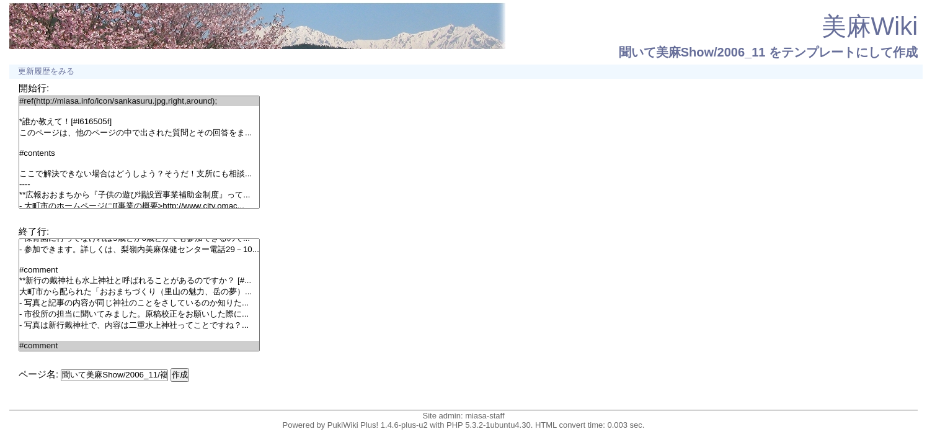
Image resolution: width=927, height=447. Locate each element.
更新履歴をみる (46, 71)
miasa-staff (484, 415)
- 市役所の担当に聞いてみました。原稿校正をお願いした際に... (139, 314)
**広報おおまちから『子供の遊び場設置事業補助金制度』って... (139, 195)
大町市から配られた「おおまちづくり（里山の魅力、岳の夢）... (139, 291)
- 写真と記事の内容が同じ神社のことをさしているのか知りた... (139, 303)
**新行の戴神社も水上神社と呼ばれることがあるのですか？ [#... (139, 280)
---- (139, 184)
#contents (139, 153)
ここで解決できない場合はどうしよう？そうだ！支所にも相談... (139, 173)
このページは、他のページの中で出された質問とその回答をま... (139, 132)
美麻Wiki (870, 26)
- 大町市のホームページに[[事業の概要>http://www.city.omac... (139, 206)
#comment (139, 270)
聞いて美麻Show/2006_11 (692, 52)
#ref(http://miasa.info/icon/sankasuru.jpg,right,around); (139, 101)
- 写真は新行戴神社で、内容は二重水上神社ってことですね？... (139, 325)
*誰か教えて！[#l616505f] (139, 121)
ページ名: (38, 374)
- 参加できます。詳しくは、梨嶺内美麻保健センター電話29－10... (139, 249)
